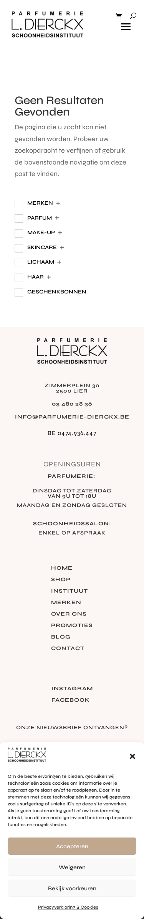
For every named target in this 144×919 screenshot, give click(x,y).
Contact (67, 649)
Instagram (72, 689)
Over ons (69, 614)
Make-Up (41, 232)
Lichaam (40, 262)
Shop (61, 580)
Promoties (72, 626)
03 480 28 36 (72, 404)
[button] (132, 756)
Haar (35, 277)
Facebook (70, 700)
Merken (40, 203)
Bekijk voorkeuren (72, 888)
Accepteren (72, 846)
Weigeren (72, 867)
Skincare (42, 247)
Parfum (39, 218)
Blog (61, 637)
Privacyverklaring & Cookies (68, 907)
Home (62, 568)
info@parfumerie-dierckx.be (72, 417)
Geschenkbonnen (56, 291)
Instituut (69, 591)
